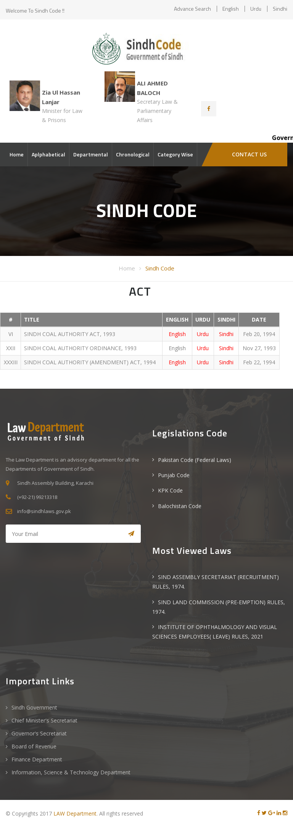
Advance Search (192, 9)
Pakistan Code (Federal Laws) (194, 459)
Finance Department (36, 759)
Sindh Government (34, 707)
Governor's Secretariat (39, 733)
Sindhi (280, 9)
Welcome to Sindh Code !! (35, 10)
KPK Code (170, 490)
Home (17, 154)
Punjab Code (174, 475)
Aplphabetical (48, 154)
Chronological (133, 154)
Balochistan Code (179, 506)
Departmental (90, 154)
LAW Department (75, 813)
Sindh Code (159, 268)
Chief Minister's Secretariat (44, 720)
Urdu (255, 9)
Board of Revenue (33, 746)
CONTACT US (249, 154)
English (230, 9)
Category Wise (175, 154)
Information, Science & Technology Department (70, 772)
